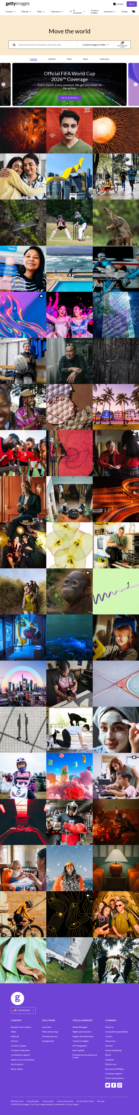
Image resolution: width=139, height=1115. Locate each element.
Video (69, 59)
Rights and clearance (82, 1031)
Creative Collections (20, 1050)
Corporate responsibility (116, 1031)
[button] (67, 103)
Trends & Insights (80, 1041)
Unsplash (109, 1059)
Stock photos (17, 1064)
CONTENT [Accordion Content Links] (16, 1020)
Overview (46, 1027)
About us (109, 1027)
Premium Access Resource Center (84, 1056)
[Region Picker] (23, 1010)
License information (65, 1101)
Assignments (48, 1041)
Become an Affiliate (114, 1069)
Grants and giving (113, 1050)
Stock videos (17, 1069)
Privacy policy (48, 1101)
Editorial (51, 59)
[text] (47, 44)
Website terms (17, 1101)
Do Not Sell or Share (85, 1101)
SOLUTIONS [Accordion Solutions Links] (48, 1020)
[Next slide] (136, 84)
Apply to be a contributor (22, 1059)
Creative (33, 59)
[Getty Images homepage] (18, 4)
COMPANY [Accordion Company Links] (110, 1020)
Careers (109, 1036)
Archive (14, 1041)
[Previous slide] (3, 84)
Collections (104, 59)
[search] (15, 45)
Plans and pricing (50, 1031)
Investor (109, 1045)
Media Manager (80, 1027)
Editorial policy (33, 1101)
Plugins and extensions (82, 1036)
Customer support (113, 1073)
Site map (101, 1101)
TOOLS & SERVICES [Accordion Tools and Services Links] (82, 1020)
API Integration (79, 1045)
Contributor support (20, 1055)
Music (85, 59)
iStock (108, 1055)
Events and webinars (114, 1078)
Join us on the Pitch (69, 98)
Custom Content (18, 1045)
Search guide (78, 1050)
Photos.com (110, 1064)
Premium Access (50, 1036)
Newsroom (110, 1041)
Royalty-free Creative (21, 1027)
